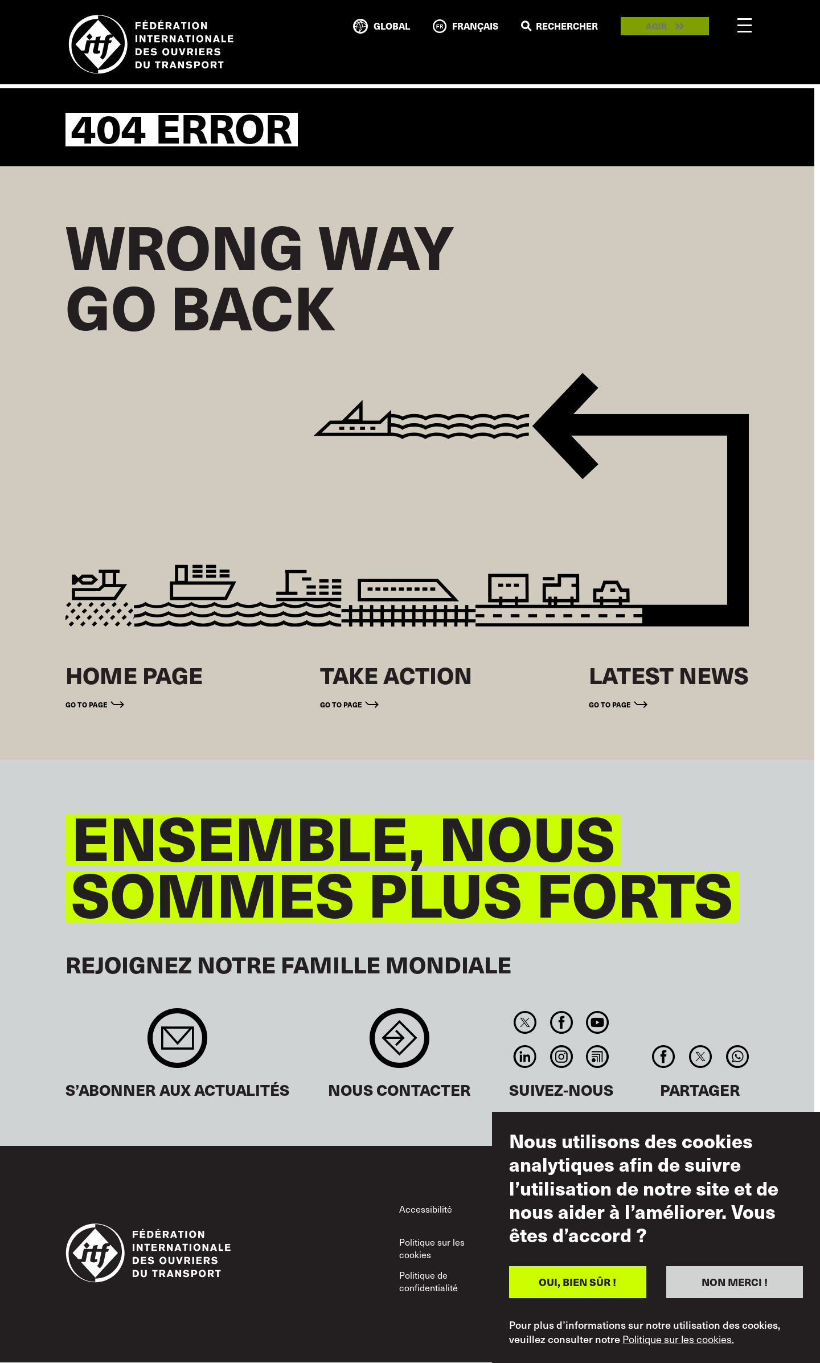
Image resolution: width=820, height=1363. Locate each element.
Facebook (561, 1022)
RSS (597, 1056)
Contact (399, 1043)
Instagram (561, 1056)
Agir (656, 26)
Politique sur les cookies (432, 1248)
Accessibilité (425, 1208)
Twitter (525, 1022)
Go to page (86, 704)
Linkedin (525, 1056)
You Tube (597, 1022)
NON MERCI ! (735, 1282)
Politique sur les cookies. (678, 1339)
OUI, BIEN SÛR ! (577, 1282)
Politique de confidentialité (428, 1281)
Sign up (177, 1043)
